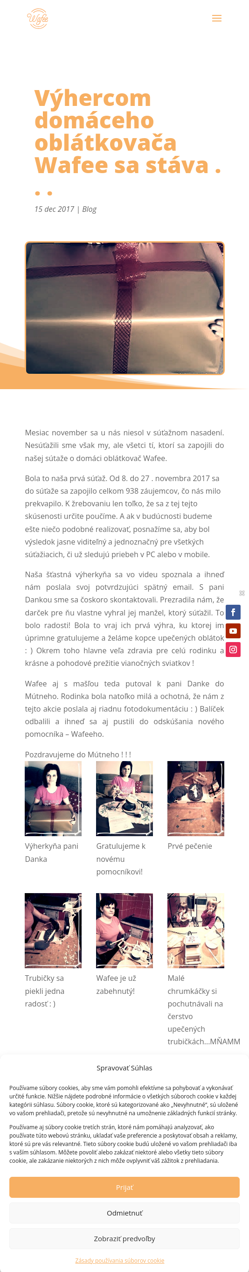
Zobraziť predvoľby (124, 1247)
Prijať (124, 1196)
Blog (89, 209)
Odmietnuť (124, 1221)
